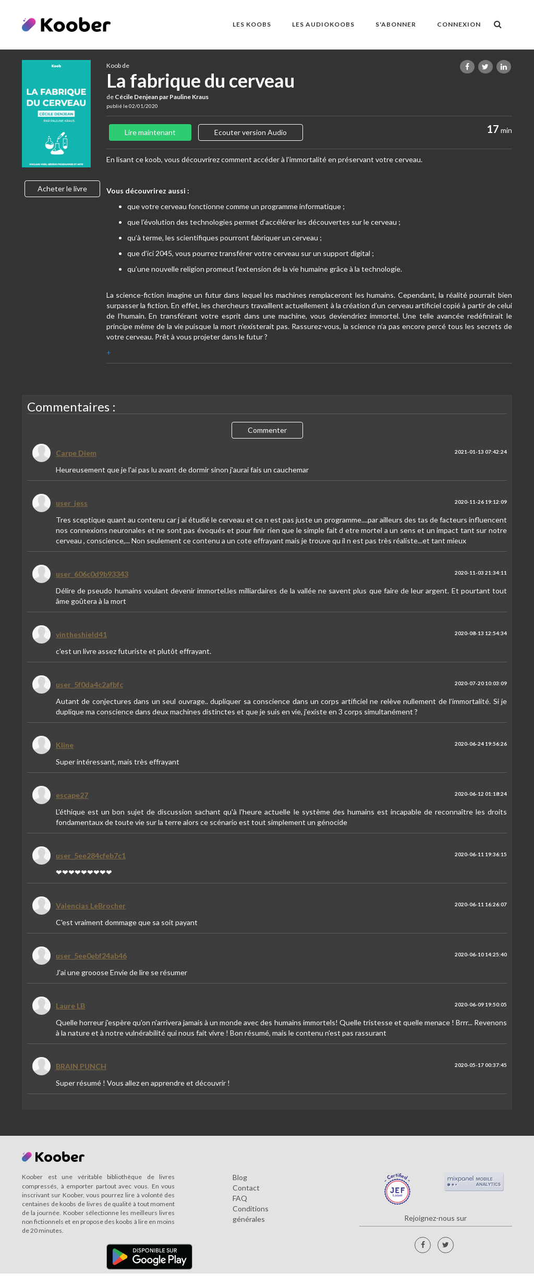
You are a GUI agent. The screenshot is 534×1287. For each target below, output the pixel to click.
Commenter (267, 430)
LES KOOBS (252, 24)
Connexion (459, 24)
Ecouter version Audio (250, 132)
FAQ (240, 1198)
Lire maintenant (150, 132)
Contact (246, 1187)
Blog (240, 1177)
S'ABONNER (395, 24)
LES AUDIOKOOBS (323, 24)
